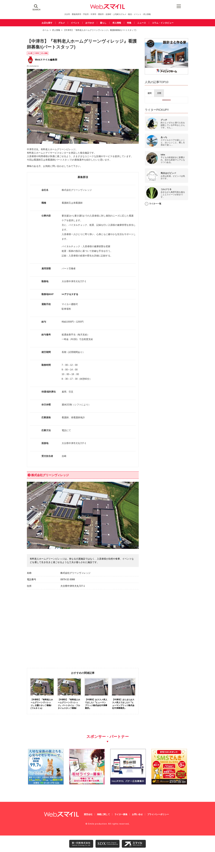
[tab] (149, 93)
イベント (75, 23)
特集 (129, 23)
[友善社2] (46, 783)
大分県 (30, 53)
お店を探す (47, 23)
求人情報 (116, 23)
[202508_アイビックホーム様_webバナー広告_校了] (166, 73)
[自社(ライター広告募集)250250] (87, 783)
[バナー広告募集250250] (128, 783)
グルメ (61, 23)
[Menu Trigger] (179, 6)
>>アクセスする (70, 294)
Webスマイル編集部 (46, 59)
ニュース (141, 23)
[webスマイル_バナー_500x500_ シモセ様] (169, 783)
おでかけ (89, 23)
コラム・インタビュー (163, 23)
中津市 (36, 53)
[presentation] (149, 93)
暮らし (103, 23)
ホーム (45, 30)
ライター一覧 (155, 203)
